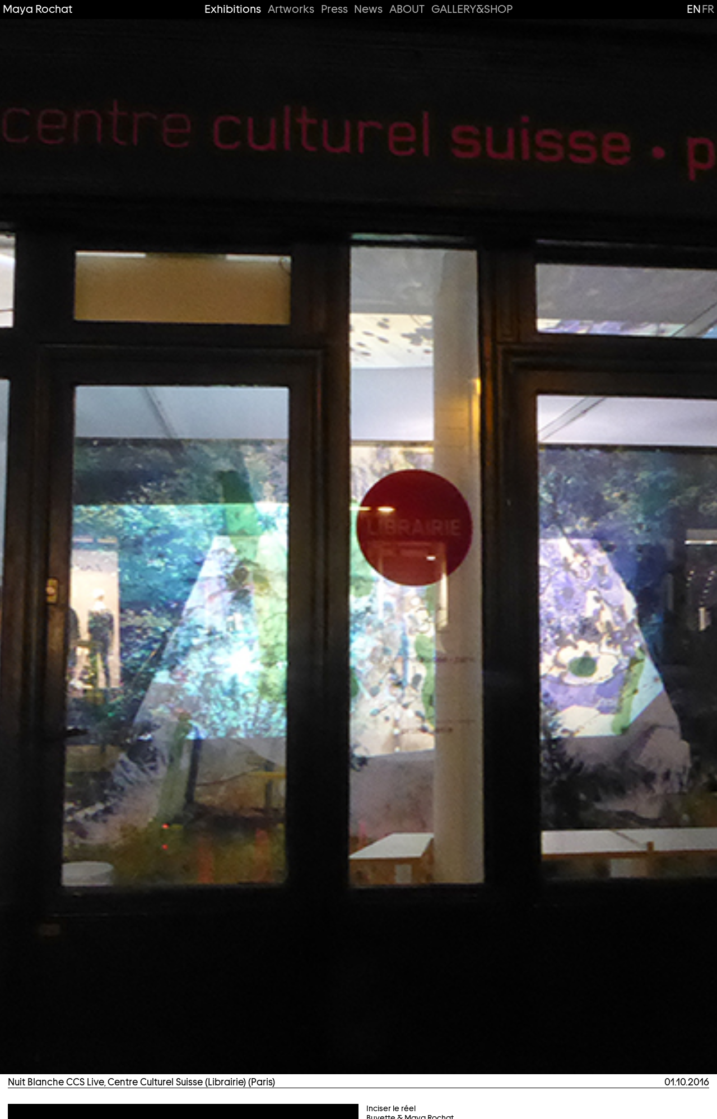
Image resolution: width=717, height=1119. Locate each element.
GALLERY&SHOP (472, 9)
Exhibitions (232, 9)
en (694, 9)
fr (708, 9)
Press (334, 9)
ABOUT (407, 9)
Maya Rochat (37, 9)
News (368, 9)
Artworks (291, 9)
